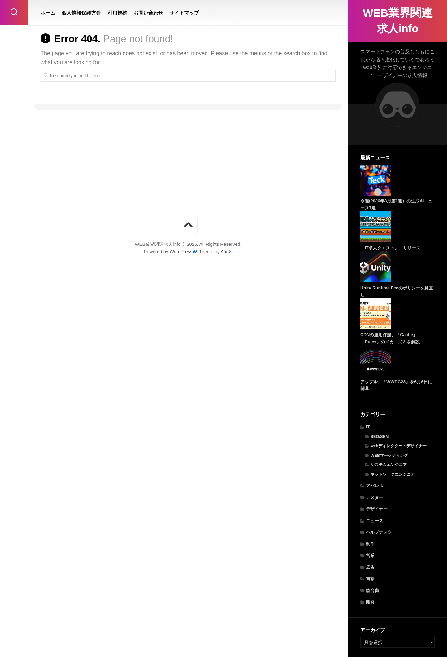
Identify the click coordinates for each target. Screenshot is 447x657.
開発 (370, 601)
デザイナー (377, 508)
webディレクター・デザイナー (399, 445)
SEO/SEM (380, 436)
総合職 (372, 590)
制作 (370, 543)
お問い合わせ (148, 12)
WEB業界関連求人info (397, 21)
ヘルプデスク (379, 532)
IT (368, 426)
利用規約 (117, 12)
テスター (374, 497)
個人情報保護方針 (81, 12)
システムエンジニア (389, 464)
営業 (370, 555)
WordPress (181, 251)
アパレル (374, 485)
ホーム (48, 12)
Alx (224, 251)
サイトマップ (184, 12)
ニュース (374, 520)
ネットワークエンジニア (393, 474)
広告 (370, 567)
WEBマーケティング (389, 455)
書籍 (370, 578)
